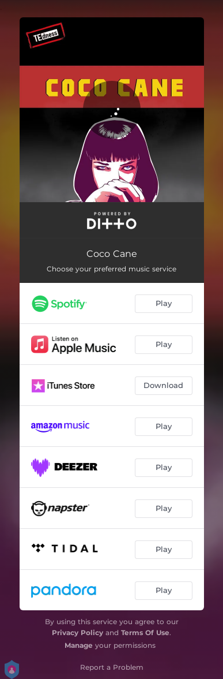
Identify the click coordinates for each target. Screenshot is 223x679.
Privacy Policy (77, 632)
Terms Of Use (145, 632)
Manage (79, 645)
